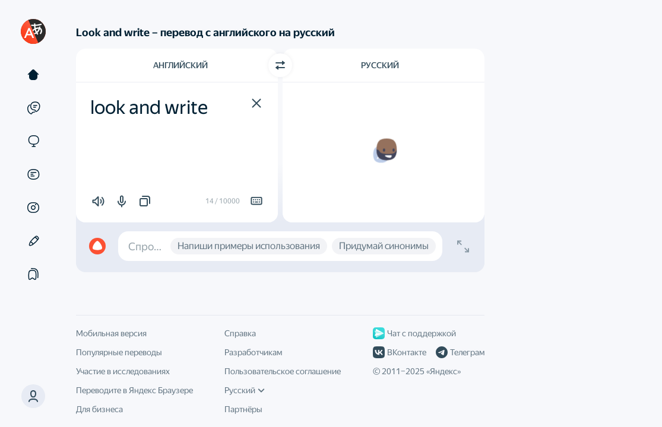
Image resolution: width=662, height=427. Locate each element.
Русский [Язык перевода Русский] (380, 65)
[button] (256, 103)
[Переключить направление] (280, 65)
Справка (240, 333)
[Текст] (33, 75)
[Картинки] (33, 207)
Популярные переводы (119, 352)
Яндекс (443, 371)
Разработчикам (253, 352)
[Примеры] (33, 108)
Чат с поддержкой (414, 333)
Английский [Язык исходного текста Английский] (180, 65)
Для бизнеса (99, 409)
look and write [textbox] (149, 107)
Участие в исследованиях (123, 371)
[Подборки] (33, 274)
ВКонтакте (399, 352)
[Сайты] (33, 141)
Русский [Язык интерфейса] (244, 390)
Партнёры (243, 409)
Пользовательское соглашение (282, 371)
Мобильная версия (111, 333)
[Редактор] (33, 241)
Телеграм (460, 352)
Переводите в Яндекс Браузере (134, 390)
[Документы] (33, 174)
